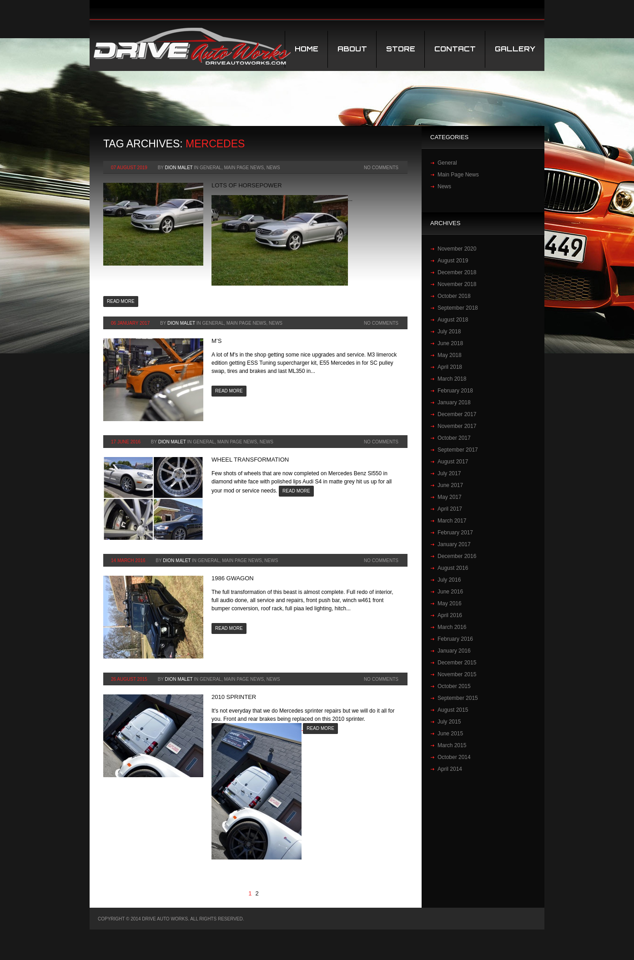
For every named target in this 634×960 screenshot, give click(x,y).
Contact (455, 49)
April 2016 (450, 615)
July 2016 (449, 580)
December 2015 (457, 662)
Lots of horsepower (246, 185)
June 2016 (450, 591)
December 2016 (457, 556)
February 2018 (455, 390)
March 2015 (452, 745)
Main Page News (244, 167)
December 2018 (457, 272)
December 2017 (457, 414)
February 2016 (455, 639)
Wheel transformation (250, 459)
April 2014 (450, 769)
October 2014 (454, 757)
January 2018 (454, 402)
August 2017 (453, 461)
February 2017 (455, 532)
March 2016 (452, 627)
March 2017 (452, 521)
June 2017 (450, 485)
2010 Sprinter (233, 697)
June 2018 (450, 343)
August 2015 (453, 710)
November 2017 (457, 426)
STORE (400, 49)
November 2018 (457, 284)
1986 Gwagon (232, 578)
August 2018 (453, 320)
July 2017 (449, 473)
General (210, 167)
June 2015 (450, 733)
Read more (121, 301)
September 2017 (458, 450)
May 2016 (450, 603)
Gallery (515, 49)
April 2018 (450, 367)
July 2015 (449, 722)
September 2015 (458, 698)
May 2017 (450, 497)
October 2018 (454, 296)
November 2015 (457, 674)
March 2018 (452, 379)
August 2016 (453, 568)
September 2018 (458, 308)
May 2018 (450, 355)
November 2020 (457, 249)
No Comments (381, 167)
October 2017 (454, 438)
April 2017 (450, 509)
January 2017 (454, 544)
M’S (216, 340)
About (352, 49)
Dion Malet (179, 167)
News (273, 167)
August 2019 (453, 260)
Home (306, 49)
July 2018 (449, 331)
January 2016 (454, 651)
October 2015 (454, 686)
